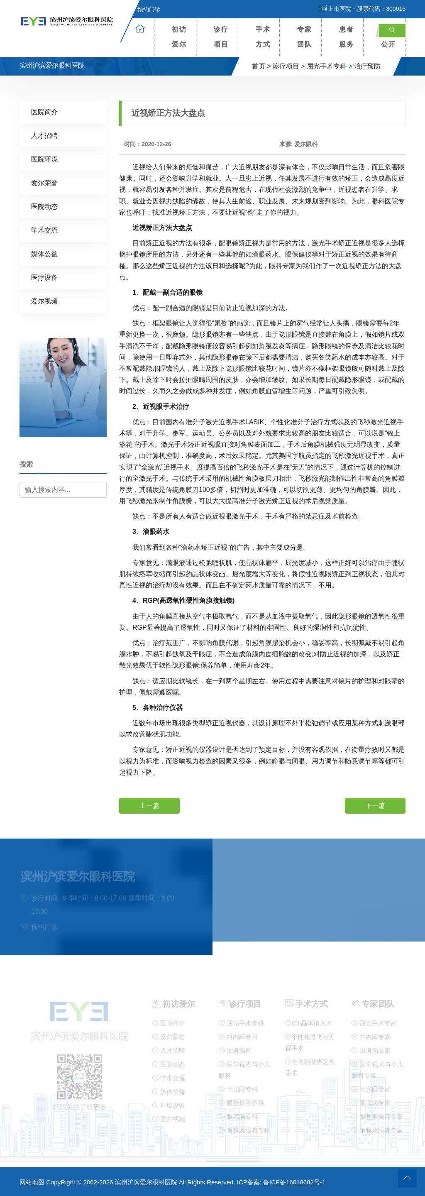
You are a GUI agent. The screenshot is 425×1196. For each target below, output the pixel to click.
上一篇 (149, 805)
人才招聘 (44, 135)
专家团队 (304, 37)
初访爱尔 (179, 37)
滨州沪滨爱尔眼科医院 (146, 1182)
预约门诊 (144, 9)
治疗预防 (367, 66)
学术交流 (44, 229)
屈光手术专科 (327, 66)
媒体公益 (44, 253)
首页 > (261, 66)
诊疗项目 (221, 37)
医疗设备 (44, 277)
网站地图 (32, 1182)
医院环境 (44, 158)
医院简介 (44, 111)
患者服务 (346, 37)
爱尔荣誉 (44, 182)
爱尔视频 (44, 300)
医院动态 (44, 206)
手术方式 (263, 37)
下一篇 (375, 805)
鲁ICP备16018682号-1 (294, 1182)
